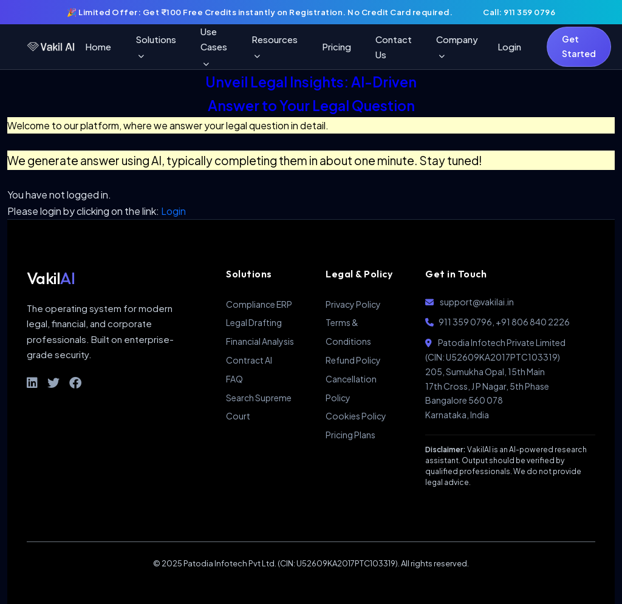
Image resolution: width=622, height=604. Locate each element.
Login (509, 46)
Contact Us (393, 47)
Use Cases (213, 46)
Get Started (579, 46)
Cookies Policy (356, 415)
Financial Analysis (260, 341)
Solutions (155, 46)
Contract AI (249, 360)
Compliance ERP (259, 304)
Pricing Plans (350, 434)
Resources (274, 46)
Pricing (336, 46)
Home (98, 46)
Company (457, 46)
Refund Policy (353, 360)
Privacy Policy (353, 304)
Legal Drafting (254, 322)
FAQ (234, 378)
